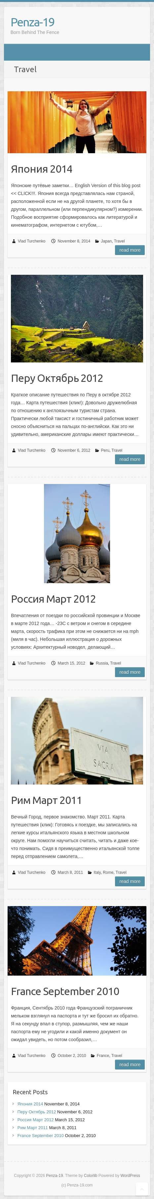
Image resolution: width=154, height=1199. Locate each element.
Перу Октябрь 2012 (57, 378)
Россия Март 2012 (53, 599)
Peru (105, 450)
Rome (108, 872)
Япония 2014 (41, 169)
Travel (119, 241)
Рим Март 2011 (46, 800)
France (103, 1055)
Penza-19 (32, 22)
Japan (106, 241)
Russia (102, 663)
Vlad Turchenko (31, 241)
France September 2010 (65, 991)
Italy (97, 872)
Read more (129, 250)
